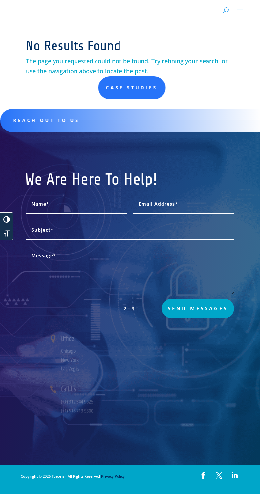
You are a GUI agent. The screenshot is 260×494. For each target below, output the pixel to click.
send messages (198, 308)
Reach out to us (57, 120)
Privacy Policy (112, 476)
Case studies (216, 87)
